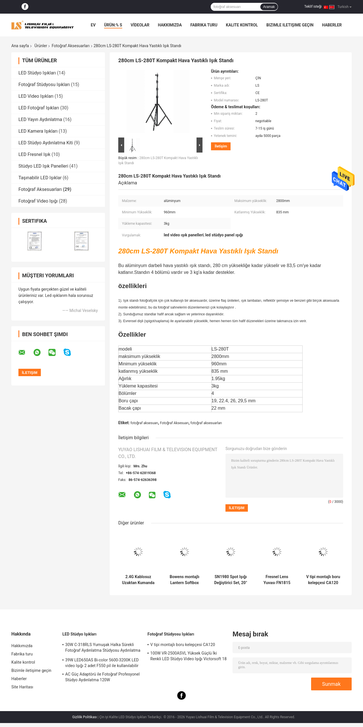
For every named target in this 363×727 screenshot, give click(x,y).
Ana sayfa (20, 45)
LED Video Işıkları (36, 96)
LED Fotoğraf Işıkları (38, 108)
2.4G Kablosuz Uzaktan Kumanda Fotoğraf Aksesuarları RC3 (138, 579)
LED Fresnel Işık (34, 154)
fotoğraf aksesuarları (206, 423)
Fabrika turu (203, 25)
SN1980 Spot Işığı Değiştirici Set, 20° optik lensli (230, 579)
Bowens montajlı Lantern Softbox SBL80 (184, 579)
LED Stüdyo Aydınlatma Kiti (45, 142)
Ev (93, 25)
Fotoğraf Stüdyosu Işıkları (44, 84)
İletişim (221, 146)
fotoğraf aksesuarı (144, 423)
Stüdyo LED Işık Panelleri (43, 166)
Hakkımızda (170, 25)
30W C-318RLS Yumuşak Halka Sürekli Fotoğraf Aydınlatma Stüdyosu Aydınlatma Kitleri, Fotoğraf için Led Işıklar (102, 648)
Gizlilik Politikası (84, 717)
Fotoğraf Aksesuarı (174, 423)
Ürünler (40, 45)
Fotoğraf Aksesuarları (71, 45)
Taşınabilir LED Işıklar (40, 177)
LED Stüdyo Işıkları (37, 73)
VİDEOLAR (140, 25)
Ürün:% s (113, 25)
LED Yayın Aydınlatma (40, 119)
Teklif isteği (313, 7)
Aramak (269, 7)
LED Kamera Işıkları (38, 131)
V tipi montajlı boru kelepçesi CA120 (323, 579)
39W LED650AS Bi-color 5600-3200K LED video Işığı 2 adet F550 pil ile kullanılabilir (102, 663)
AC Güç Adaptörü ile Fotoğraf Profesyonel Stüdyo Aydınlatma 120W (102, 677)
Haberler (332, 25)
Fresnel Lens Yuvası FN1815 (276, 579)
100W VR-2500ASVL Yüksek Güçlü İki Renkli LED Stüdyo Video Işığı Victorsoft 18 (188, 656)
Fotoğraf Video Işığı (38, 201)
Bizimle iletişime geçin (289, 25)
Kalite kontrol (242, 25)
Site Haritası (22, 687)
